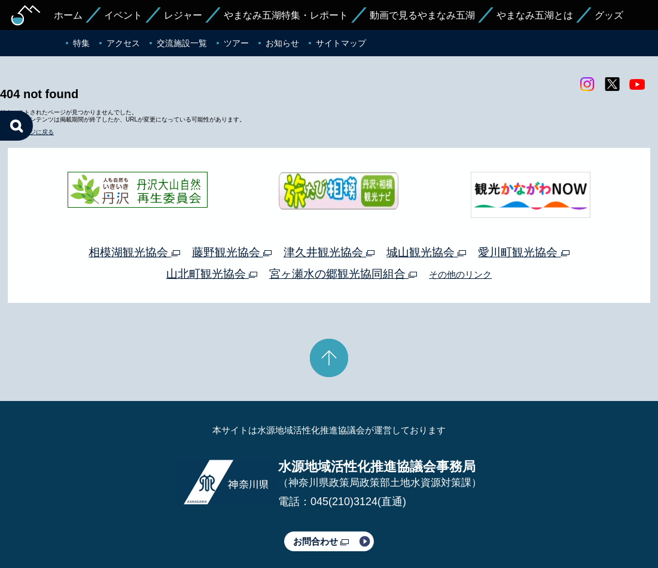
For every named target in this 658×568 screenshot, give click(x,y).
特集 (81, 43)
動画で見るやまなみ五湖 (422, 15)
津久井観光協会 (329, 204)
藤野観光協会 (232, 204)
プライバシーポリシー (220, 525)
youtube (637, 84)
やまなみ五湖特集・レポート (286, 15)
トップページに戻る (27, 84)
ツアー (236, 43)
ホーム (68, 15)
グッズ (609, 15)
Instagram (587, 84)
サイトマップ (341, 43)
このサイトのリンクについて (324, 525)
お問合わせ (321, 493)
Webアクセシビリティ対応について (455, 525)
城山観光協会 (426, 204)
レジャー (183, 15)
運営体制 (153, 525)
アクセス (123, 43)
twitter (612, 84)
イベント (123, 15)
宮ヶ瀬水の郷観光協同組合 (343, 225)
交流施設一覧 (182, 43)
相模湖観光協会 (134, 204)
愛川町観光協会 (523, 204)
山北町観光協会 (211, 225)
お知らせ (282, 43)
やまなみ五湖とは (534, 15)
